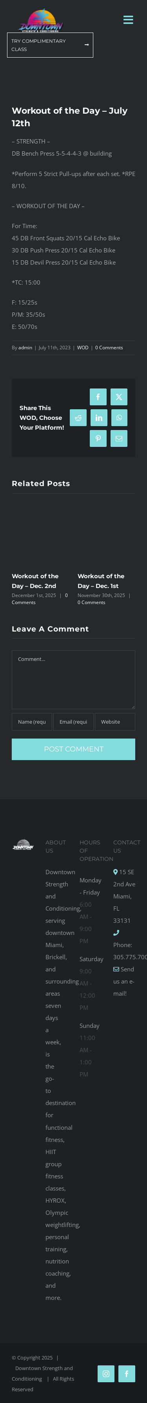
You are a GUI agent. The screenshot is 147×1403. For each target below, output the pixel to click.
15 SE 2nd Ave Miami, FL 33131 (124, 896)
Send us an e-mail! (123, 981)
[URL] (115, 722)
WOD (83, 347)
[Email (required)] (73, 722)
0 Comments (109, 347)
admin (25, 347)
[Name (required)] (32, 722)
